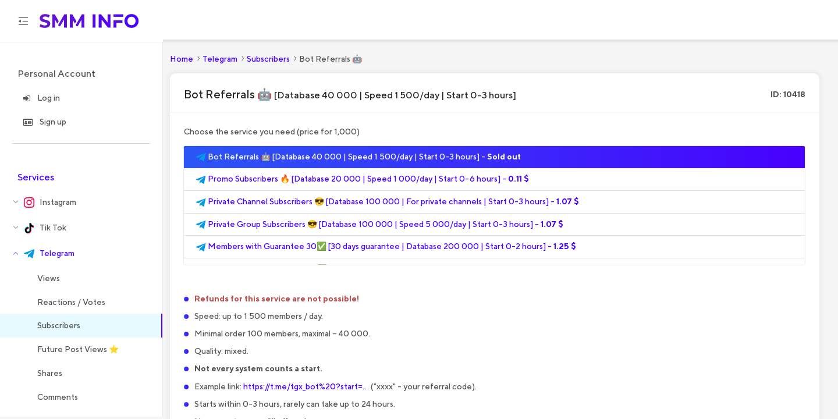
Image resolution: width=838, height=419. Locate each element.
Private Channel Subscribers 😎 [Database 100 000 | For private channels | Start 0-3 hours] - (387, 204)
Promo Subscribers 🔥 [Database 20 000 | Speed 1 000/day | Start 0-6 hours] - (362, 181)
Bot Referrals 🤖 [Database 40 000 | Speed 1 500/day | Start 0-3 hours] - (358, 159)
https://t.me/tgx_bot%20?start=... (306, 388)
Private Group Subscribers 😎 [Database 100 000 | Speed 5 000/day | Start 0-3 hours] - (379, 226)
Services (35, 178)
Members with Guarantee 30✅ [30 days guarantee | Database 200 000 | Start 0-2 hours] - (386, 249)
